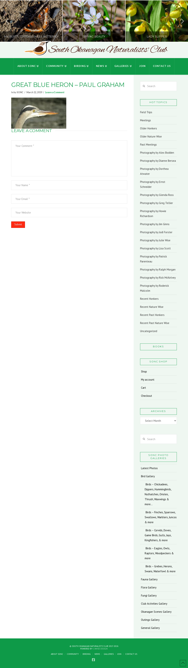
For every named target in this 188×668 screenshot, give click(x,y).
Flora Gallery (148, 587)
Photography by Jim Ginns (154, 224)
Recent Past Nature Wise (154, 323)
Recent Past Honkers (152, 315)
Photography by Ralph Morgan (158, 269)
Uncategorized (148, 331)
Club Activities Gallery (154, 603)
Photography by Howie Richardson (153, 213)
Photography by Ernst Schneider (152, 184)
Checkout (146, 395)
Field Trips (146, 112)
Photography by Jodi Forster (156, 232)
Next (180, 21)
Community (73, 654)
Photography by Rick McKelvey (158, 277)
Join (119, 654)
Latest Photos (149, 468)
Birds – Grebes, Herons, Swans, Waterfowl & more (160, 569)
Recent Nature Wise (151, 307)
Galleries (109, 654)
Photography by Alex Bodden (157, 152)
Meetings (145, 120)
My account (147, 379)
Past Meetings (148, 144)
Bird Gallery (148, 476)
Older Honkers (148, 128)
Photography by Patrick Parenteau (153, 259)
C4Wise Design (100, 648)
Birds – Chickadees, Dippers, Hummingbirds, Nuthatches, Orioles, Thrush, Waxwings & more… (158, 494)
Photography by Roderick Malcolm (154, 288)
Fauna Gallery (149, 579)
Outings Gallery (150, 620)
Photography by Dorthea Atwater (154, 171)
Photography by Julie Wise (155, 240)
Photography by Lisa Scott (155, 248)
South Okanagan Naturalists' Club (107, 50)
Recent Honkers (149, 298)
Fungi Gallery (149, 595)
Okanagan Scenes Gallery (156, 611)
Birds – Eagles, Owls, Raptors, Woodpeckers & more (159, 553)
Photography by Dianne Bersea (158, 160)
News (97, 654)
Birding (87, 654)
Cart (143, 387)
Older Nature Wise (151, 136)
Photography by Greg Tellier (156, 203)
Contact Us (131, 654)
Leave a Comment (54, 92)
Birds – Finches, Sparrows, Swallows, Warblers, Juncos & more (161, 517)
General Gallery (150, 628)
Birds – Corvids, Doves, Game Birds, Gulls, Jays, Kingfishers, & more (158, 535)
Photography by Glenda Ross (157, 195)
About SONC (57, 654)
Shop (144, 371)
